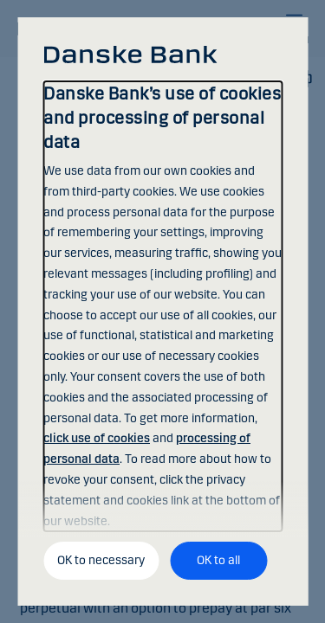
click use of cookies (96, 438)
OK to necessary (101, 560)
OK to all (218, 560)
